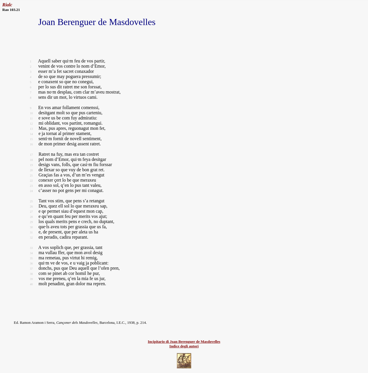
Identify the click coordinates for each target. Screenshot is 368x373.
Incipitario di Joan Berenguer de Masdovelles (184, 341)
